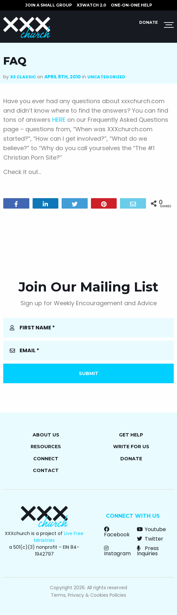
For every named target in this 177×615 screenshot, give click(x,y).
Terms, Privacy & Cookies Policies (88, 595)
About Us (46, 435)
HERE (59, 120)
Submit (88, 373)
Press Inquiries (148, 550)
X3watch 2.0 (91, 5)
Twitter (150, 539)
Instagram (117, 550)
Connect (45, 459)
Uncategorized (106, 77)
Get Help (131, 435)
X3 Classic (23, 77)
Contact (46, 470)
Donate (148, 22)
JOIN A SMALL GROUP (48, 5)
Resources (46, 446)
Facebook (117, 532)
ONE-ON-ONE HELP (131, 5)
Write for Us (131, 446)
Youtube (151, 529)
